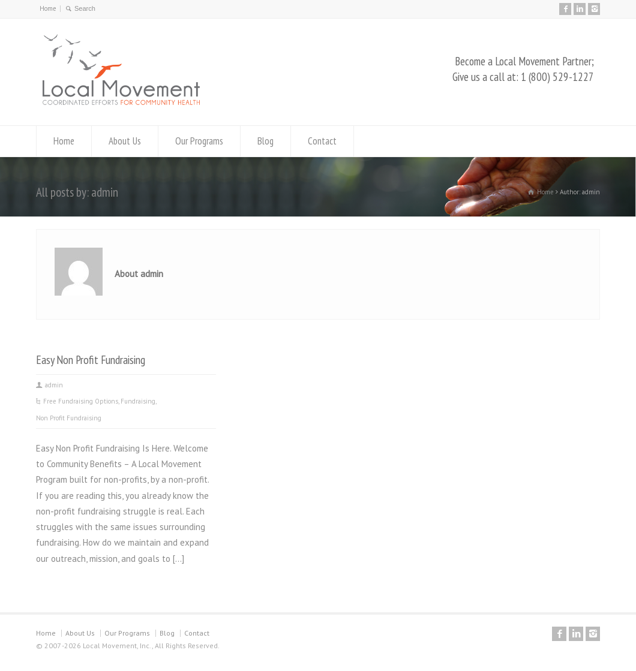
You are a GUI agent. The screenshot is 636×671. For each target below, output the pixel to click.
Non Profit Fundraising (68, 418)
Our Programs (199, 141)
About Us (125, 141)
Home (48, 8)
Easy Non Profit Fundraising (90, 359)
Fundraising (138, 401)
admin (54, 385)
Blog (265, 141)
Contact (322, 141)
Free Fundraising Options (80, 401)
